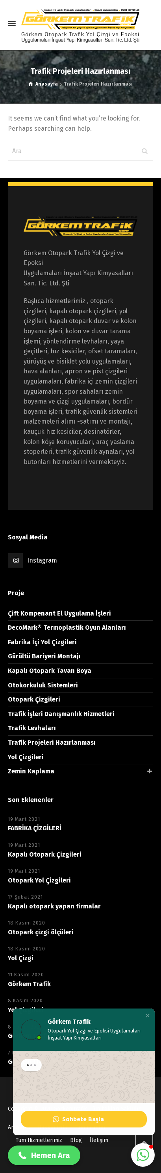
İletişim (99, 1140)
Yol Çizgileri (26, 757)
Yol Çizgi (20, 958)
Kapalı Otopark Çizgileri (44, 854)
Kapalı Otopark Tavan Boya (49, 670)
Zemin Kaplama (31, 771)
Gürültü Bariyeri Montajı (44, 656)
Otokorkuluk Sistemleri (43, 685)
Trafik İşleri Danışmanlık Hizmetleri (61, 714)
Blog (76, 1140)
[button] (148, 1019)
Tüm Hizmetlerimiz (39, 1140)
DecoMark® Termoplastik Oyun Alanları (67, 627)
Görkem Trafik (29, 984)
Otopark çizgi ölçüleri (41, 932)
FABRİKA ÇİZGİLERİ (34, 828)
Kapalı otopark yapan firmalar (54, 906)
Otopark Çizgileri (34, 699)
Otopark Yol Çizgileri (39, 880)
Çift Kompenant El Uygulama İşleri (59, 613)
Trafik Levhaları (32, 728)
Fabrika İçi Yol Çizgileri (42, 642)
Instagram (42, 560)
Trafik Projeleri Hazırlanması (52, 742)
